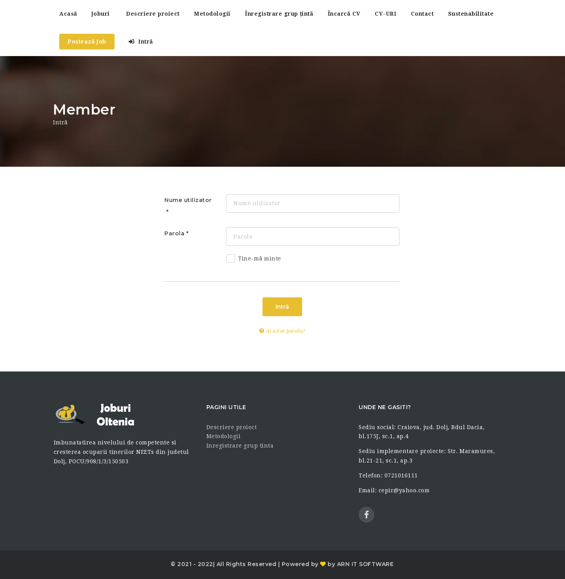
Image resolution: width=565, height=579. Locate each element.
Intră (141, 41)
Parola (174, 233)
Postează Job (86, 41)
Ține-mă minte (253, 260)
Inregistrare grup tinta (240, 445)
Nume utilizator (188, 200)
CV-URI (385, 14)
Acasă (68, 14)
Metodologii (212, 14)
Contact (422, 14)
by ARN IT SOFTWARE (360, 564)
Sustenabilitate (471, 14)
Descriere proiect (153, 14)
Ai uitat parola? (282, 331)
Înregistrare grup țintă (279, 14)
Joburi (100, 14)
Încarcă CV (344, 14)
